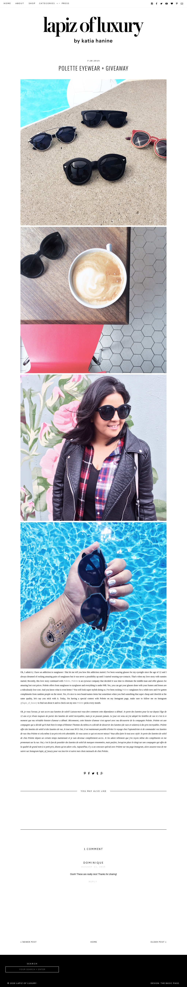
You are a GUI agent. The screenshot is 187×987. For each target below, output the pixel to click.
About (20, 3)
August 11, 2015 (93, 867)
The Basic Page (170, 983)
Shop (32, 3)
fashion (80, 75)
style (107, 75)
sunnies (152, 75)
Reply (93, 882)
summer (119, 75)
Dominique (93, 863)
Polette (94, 75)
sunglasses (136, 75)
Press (65, 3)
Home (7, 3)
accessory (36, 75)
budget (52, 75)
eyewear (66, 75)
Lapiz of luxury (26, 983)
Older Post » (158, 942)
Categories (47, 3)
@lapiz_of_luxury (28, 703)
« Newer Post (28, 942)
